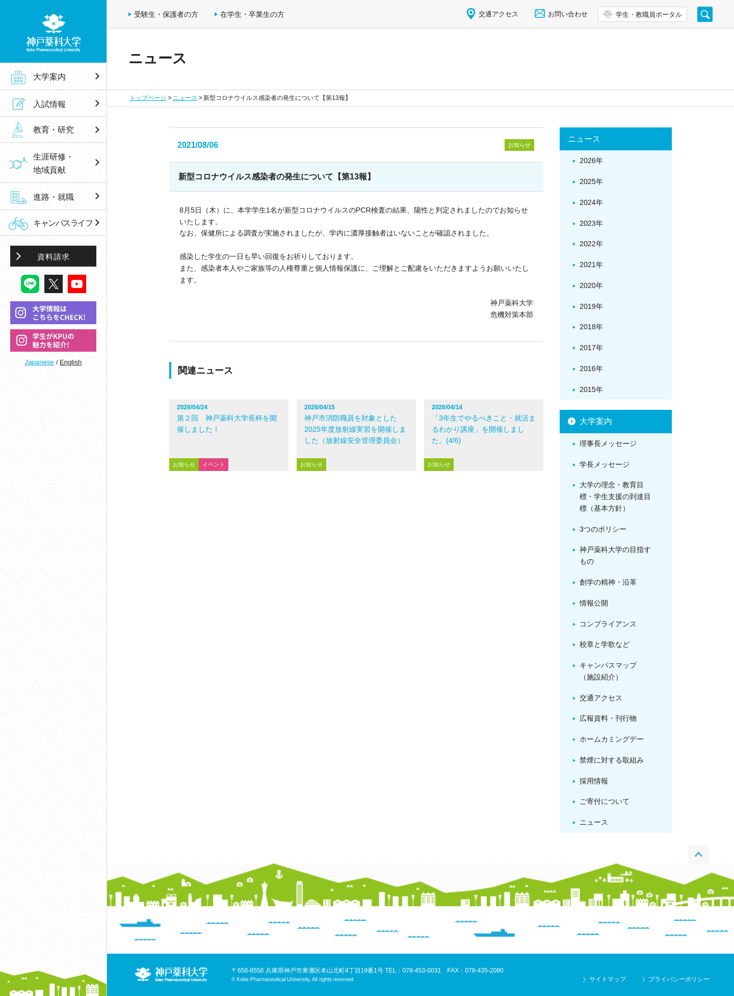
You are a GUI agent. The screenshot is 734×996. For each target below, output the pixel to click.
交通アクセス (498, 14)
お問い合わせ (568, 14)
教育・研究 (53, 130)
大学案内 (49, 76)
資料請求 (53, 256)
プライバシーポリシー (679, 979)
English (71, 362)
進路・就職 (53, 196)
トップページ (147, 97)
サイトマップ (607, 979)
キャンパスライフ (62, 223)
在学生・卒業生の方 (252, 14)
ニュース (185, 97)
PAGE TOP (699, 854)
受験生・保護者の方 (166, 14)
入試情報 (49, 104)
